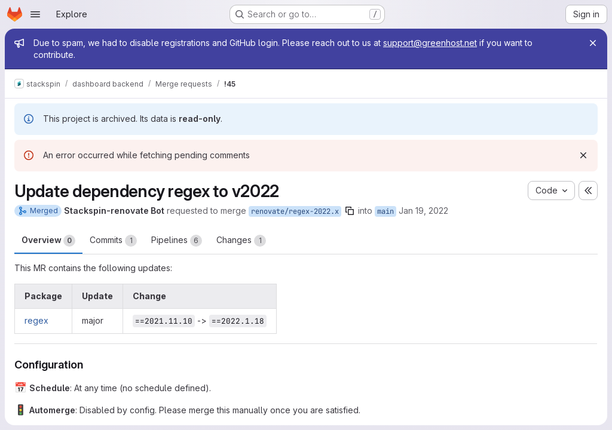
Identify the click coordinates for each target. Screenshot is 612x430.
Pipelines (176, 241)
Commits (113, 241)
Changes (241, 241)
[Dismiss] (583, 155)
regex (36, 320)
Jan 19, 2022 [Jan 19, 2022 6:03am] (423, 210)
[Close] (593, 43)
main (385, 211)
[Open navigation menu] (35, 14)
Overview (48, 241)
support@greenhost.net (430, 43)
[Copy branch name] (349, 211)
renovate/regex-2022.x (295, 211)
